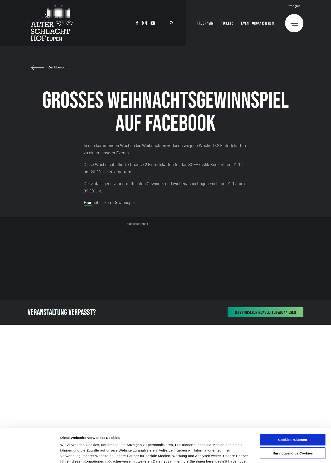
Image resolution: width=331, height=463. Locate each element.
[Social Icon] (137, 23)
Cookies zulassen (292, 408)
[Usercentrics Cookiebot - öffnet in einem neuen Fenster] (30, 454)
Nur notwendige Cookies (292, 421)
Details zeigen (244, 454)
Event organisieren (257, 23)
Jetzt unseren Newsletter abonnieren (265, 312)
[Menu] (294, 23)
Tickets (227, 23)
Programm (205, 23)
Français (294, 6)
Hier (88, 202)
